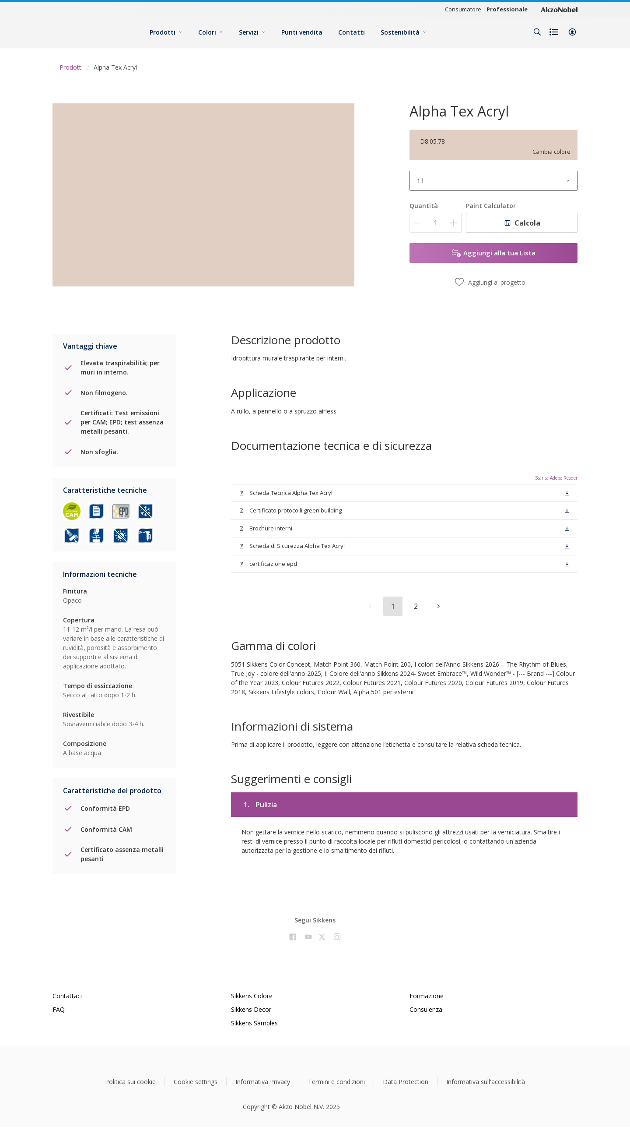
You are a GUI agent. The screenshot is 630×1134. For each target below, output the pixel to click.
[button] (572, 32)
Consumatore (463, 9)
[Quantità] (436, 223)
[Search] (537, 32)
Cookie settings (195, 1081)
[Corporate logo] (559, 9)
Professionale (507, 9)
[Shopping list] (555, 32)
